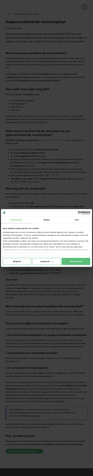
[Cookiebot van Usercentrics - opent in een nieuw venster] (79, 213)
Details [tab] (46, 220)
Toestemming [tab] (16, 220)
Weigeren (17, 261)
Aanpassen (46, 261)
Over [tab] (77, 220)
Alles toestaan (76, 261)
